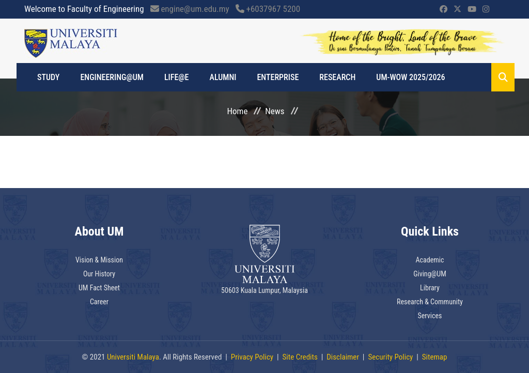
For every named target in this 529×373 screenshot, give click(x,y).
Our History (99, 274)
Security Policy (390, 357)
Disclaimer (342, 357)
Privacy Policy (252, 357)
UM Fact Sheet (99, 288)
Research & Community (430, 302)
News (274, 111)
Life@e (176, 77)
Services (430, 316)
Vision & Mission (99, 260)
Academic (429, 260)
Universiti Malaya (133, 357)
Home (237, 111)
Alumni (222, 77)
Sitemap (434, 357)
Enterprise (278, 77)
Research (337, 77)
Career (99, 302)
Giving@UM (429, 274)
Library (430, 288)
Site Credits (300, 357)
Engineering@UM (112, 77)
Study (48, 77)
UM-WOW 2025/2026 (410, 77)
